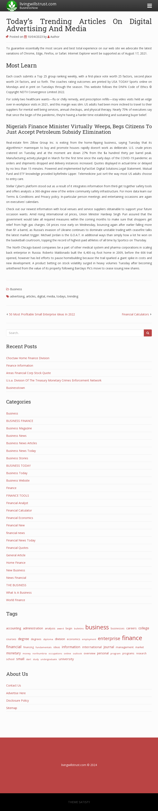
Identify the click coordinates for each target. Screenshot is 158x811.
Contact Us (13, 685)
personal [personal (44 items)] (103, 653)
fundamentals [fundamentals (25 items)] (44, 647)
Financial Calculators (135, 314)
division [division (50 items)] (60, 639)
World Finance (15, 600)
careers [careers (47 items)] (131, 628)
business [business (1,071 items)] (97, 627)
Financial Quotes (17, 548)
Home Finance (16, 563)
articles (31, 296)
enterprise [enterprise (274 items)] (109, 638)
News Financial (16, 578)
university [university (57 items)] (66, 659)
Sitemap (11, 708)
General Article (16, 555)
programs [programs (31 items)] (128, 653)
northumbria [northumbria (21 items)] (40, 653)
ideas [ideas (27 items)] (56, 647)
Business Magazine (19, 428)
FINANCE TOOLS (17, 495)
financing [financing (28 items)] (28, 647)
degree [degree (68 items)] (23, 639)
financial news (15, 533)
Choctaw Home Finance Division (27, 358)
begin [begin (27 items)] (69, 628)
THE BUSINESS (16, 585)
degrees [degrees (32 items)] (36, 639)
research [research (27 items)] (141, 653)
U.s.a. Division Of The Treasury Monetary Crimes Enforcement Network (53, 380)
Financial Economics (19, 518)
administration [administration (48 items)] (33, 628)
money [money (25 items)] (27, 653)
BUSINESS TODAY (18, 466)
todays (61, 296)
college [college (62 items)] (143, 628)
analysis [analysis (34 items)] (50, 628)
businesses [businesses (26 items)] (117, 628)
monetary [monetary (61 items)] (13, 653)
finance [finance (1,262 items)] (132, 638)
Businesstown (15, 388)
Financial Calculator (19, 510)
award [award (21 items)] (60, 628)
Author (53, 37)
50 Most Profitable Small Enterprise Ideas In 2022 (42, 314)
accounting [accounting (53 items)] (13, 628)
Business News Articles (21, 443)
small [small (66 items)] (20, 659)
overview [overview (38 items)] (89, 653)
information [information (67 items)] (71, 647)
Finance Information (19, 365)
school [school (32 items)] (10, 659)
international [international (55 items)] (92, 647)
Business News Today (21, 451)
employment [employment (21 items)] (89, 639)
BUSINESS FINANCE (19, 421)
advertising (17, 296)
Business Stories (17, 458)
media (51, 296)
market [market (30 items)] (139, 647)
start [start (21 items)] (28, 659)
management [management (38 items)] (125, 647)
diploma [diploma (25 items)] (48, 639)
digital (41, 296)
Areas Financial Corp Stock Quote (28, 373)
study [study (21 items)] (36, 659)
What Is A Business (19, 592)
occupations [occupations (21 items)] (55, 653)
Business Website (18, 480)
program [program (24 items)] (115, 653)
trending (72, 296)
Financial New (15, 525)
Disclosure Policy (17, 700)
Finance (11, 488)
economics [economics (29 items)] (73, 639)
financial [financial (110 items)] (13, 646)
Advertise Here (16, 693)
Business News (16, 436)
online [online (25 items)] (67, 653)
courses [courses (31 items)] (11, 639)
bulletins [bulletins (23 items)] (79, 628)
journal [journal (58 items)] (108, 647)
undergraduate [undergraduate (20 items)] (49, 659)
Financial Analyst (17, 503)
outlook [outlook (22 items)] (77, 653)
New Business (15, 570)
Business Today (16, 473)
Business (16, 289)
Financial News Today (20, 540)
